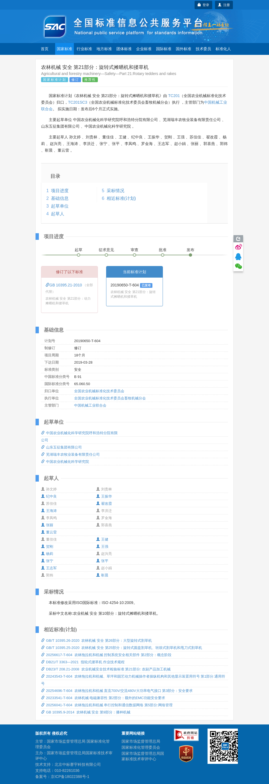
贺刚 (47, 546)
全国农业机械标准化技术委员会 (99, 391)
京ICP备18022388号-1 (70, 776)
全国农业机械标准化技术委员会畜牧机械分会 (110, 398)
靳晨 (102, 575)
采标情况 (115, 190)
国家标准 (64, 49)
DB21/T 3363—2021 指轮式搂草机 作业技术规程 (83, 662)
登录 (203, 5)
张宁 (47, 561)
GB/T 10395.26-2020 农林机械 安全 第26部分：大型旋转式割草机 (96, 640)
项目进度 (60, 190)
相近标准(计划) (121, 198)
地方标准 (104, 49)
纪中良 (49, 496)
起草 (78, 250)
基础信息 (60, 198)
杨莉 (47, 554)
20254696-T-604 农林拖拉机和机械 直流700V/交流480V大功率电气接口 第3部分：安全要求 (117, 691)
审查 (134, 250)
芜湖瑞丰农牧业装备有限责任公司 (70, 454)
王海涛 (49, 511)
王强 (102, 546)
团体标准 (124, 49)
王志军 (49, 568)
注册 (224, 5)
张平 (102, 561)
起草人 (57, 213)
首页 (45, 49)
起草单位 (60, 206)
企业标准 (144, 49)
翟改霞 (104, 503)
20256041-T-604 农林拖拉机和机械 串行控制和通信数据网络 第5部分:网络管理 (107, 705)
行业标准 (84, 49)
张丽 (47, 525)
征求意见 (106, 250)
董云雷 (49, 532)
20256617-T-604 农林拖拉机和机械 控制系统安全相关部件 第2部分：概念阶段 (106, 655)
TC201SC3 (77, 102)
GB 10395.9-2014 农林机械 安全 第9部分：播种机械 (85, 712)
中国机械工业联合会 (90, 405)
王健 (102, 539)
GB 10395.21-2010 (64, 285)
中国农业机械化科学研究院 (65, 462)
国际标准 (163, 49)
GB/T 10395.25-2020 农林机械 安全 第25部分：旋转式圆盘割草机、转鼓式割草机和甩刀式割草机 (121, 648)
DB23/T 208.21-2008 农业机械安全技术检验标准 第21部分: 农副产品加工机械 (106, 669)
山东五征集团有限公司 (61, 447)
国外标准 (183, 49)
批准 (162, 250)
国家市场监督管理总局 (141, 741)
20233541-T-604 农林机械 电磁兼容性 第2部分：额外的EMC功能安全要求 (103, 698)
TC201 (174, 95)
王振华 (104, 496)
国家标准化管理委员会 (141, 747)
